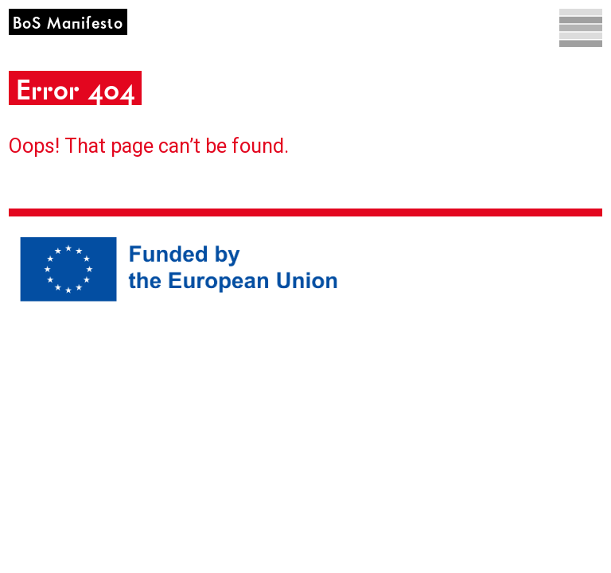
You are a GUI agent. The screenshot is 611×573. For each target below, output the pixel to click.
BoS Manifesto (68, 23)
